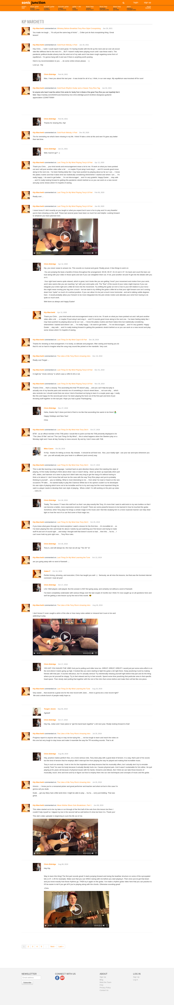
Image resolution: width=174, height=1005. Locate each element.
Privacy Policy (105, 988)
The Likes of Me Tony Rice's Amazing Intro (73, 356)
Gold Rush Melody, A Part (67, 45)
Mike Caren (48, 449)
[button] (65, 237)
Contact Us (104, 990)
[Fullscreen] (96, 253)
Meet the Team (105, 982)
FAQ (101, 985)
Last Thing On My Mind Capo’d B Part (72, 340)
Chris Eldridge (50, 74)
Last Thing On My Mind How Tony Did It (72, 430)
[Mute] (92, 253)
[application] (65, 237)
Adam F (47, 571)
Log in (135, 980)
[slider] (62, 253)
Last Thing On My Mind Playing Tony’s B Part (74, 162)
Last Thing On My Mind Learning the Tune (73, 557)
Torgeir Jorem (50, 709)
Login (136, 2)
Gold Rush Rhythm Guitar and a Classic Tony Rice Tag (78, 88)
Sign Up (147, 2)
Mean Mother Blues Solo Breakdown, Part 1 (74, 805)
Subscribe (27, 983)
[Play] (34, 253)
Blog (101, 980)
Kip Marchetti (49, 312)
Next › (52, 946)
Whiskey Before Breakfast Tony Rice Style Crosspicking (79, 28)
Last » (61, 946)
